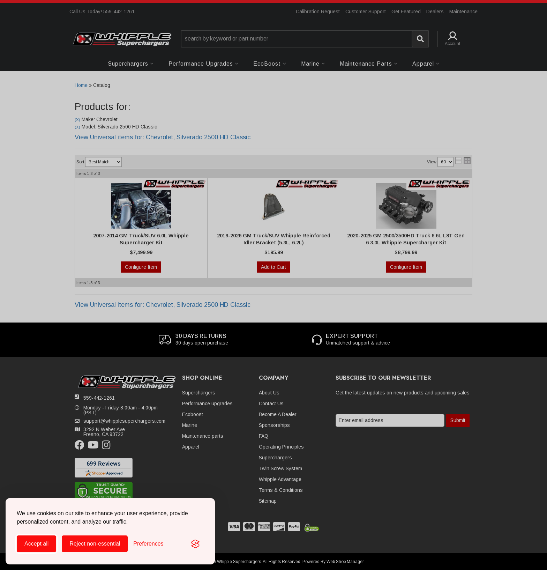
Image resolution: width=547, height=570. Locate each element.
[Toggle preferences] (148, 543)
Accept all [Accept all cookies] (36, 544)
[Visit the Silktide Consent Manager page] (195, 543)
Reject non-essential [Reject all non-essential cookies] (94, 544)
